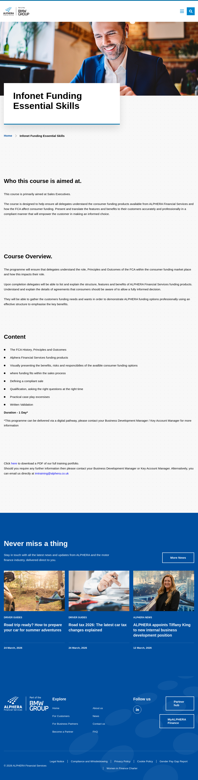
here (14, 465)
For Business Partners (65, 723)
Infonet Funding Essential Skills (42, 135)
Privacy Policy (122, 761)
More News (178, 559)
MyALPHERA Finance (177, 721)
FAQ (95, 731)
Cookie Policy (145, 761)
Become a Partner (62, 731)
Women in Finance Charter (122, 768)
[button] (191, 11)
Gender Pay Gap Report (174, 761)
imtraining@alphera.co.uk (52, 475)
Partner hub (179, 703)
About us (98, 708)
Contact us (99, 723)
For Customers (60, 716)
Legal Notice (57, 761)
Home (8, 135)
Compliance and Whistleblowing (89, 761)
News (96, 716)
